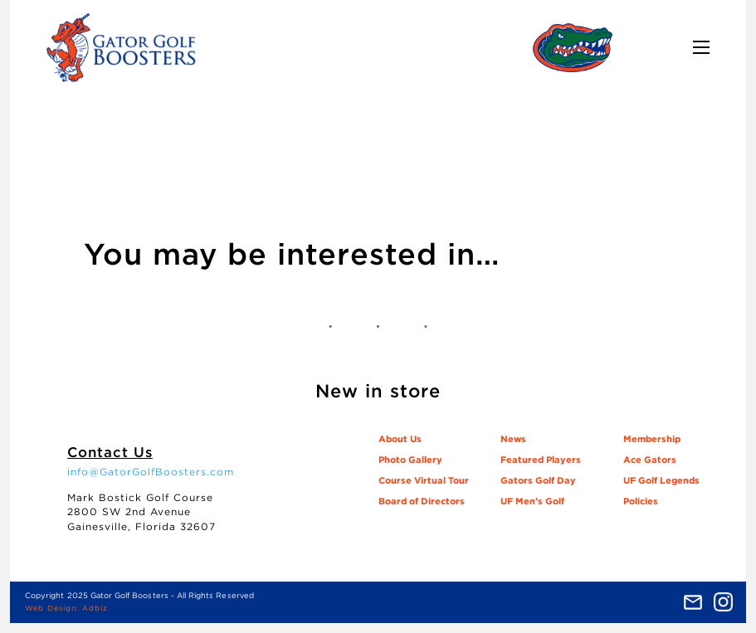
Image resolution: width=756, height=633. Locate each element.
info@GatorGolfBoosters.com (150, 471)
